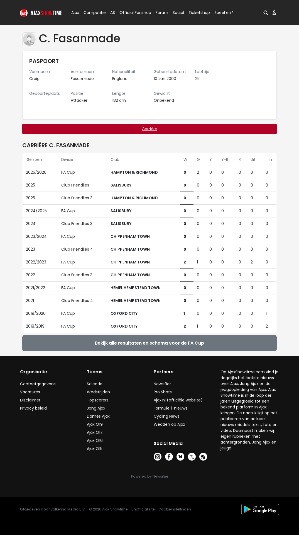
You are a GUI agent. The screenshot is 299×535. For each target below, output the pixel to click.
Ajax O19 (95, 424)
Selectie (94, 384)
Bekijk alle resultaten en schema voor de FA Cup (149, 343)
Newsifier (162, 384)
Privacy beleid (33, 408)
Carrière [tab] (149, 129)
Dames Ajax (98, 416)
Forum (162, 12)
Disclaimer (30, 400)
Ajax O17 (95, 432)
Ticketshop (199, 12)
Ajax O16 (95, 440)
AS (112, 12)
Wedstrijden (98, 392)
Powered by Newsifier (149, 476)
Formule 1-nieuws (170, 408)
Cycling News (166, 416)
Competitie (92, 12)
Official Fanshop (131, 12)
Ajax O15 (94, 448)
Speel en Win (226, 12)
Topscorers (98, 400)
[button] (265, 12)
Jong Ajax (96, 408)
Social (177, 12)
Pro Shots (163, 392)
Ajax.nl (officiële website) (178, 400)
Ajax (74, 12)
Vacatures (30, 392)
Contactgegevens (38, 384)
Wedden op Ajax (169, 424)
